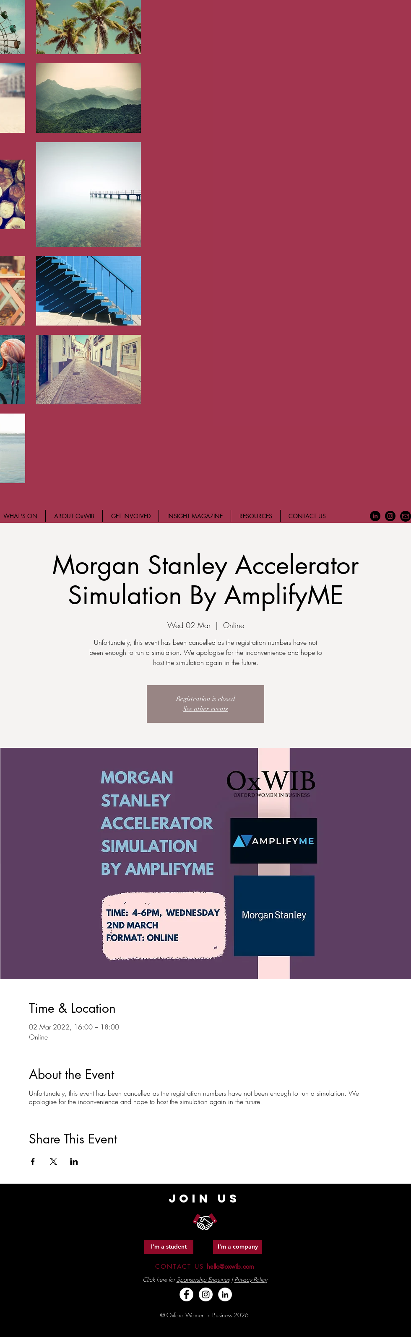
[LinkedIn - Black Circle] (375, 516)
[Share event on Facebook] (33, 1161)
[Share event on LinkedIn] (74, 1161)
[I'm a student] (169, 1247)
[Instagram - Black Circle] (390, 516)
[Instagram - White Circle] (206, 1294)
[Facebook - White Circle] (186, 1294)
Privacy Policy (250, 1279)
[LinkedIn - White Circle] (225, 1294)
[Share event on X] (53, 1161)
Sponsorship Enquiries (203, 1279)
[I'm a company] (237, 1247)
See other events (205, 709)
